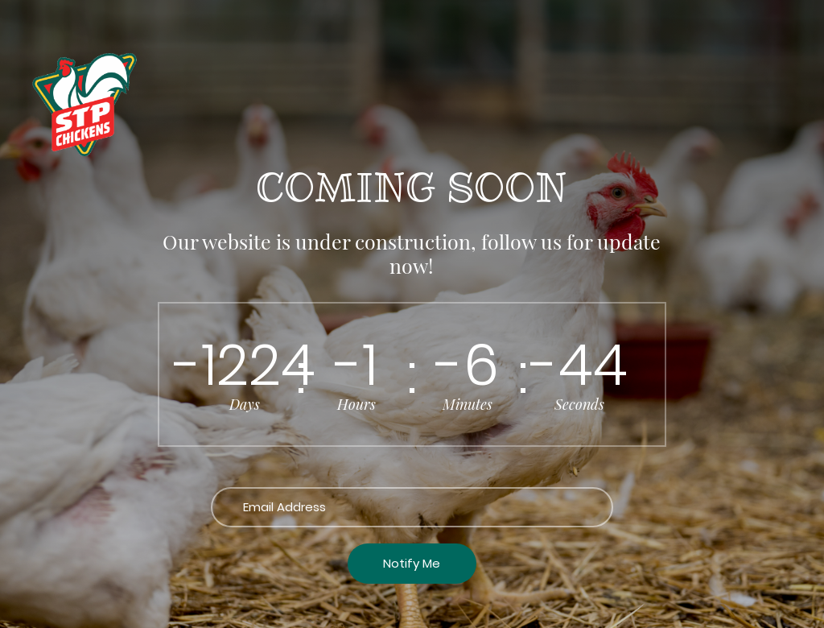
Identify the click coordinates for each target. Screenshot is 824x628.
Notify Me (411, 563)
